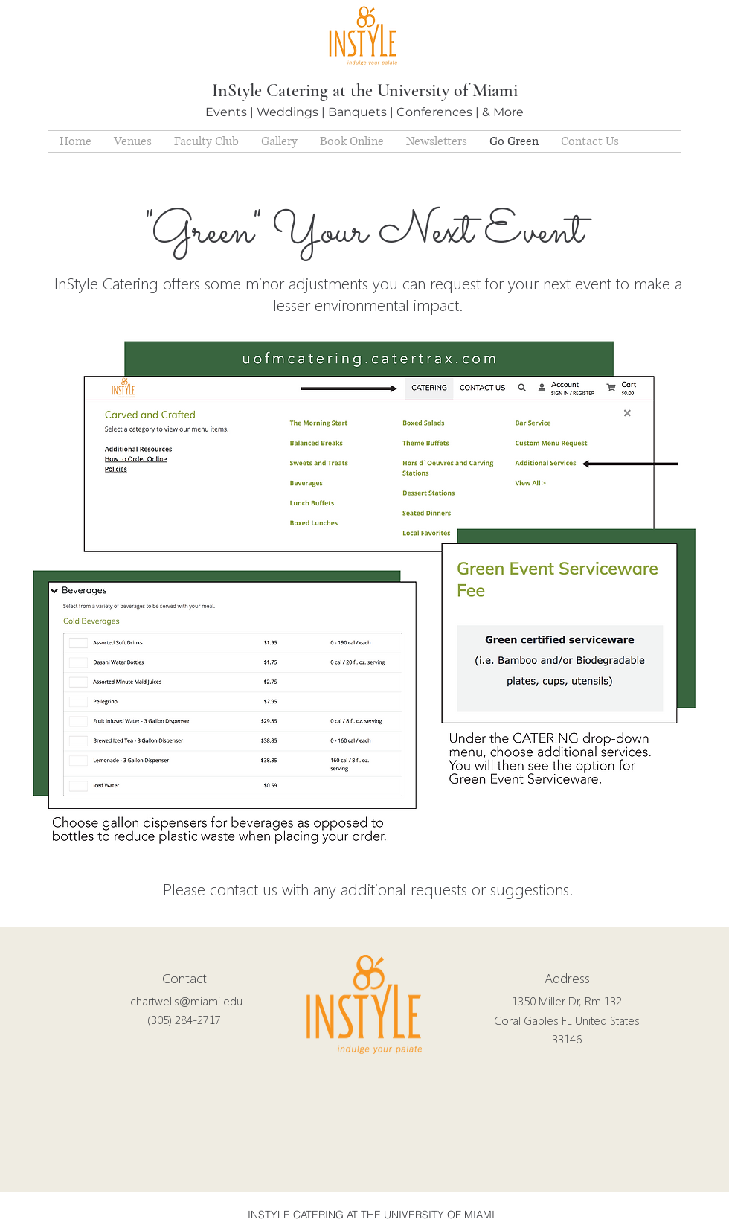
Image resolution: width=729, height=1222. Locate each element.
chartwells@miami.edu (186, 1001)
